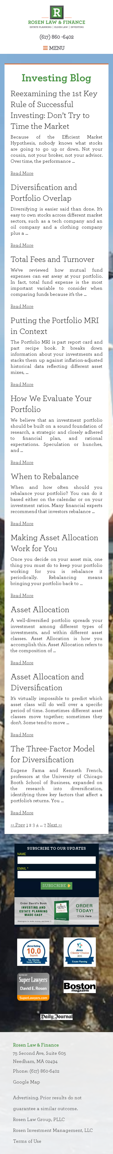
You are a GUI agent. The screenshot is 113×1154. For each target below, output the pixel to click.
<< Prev (18, 824)
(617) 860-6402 (44, 1071)
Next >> (54, 824)
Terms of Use (27, 1141)
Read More (22, 173)
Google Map (26, 1082)
